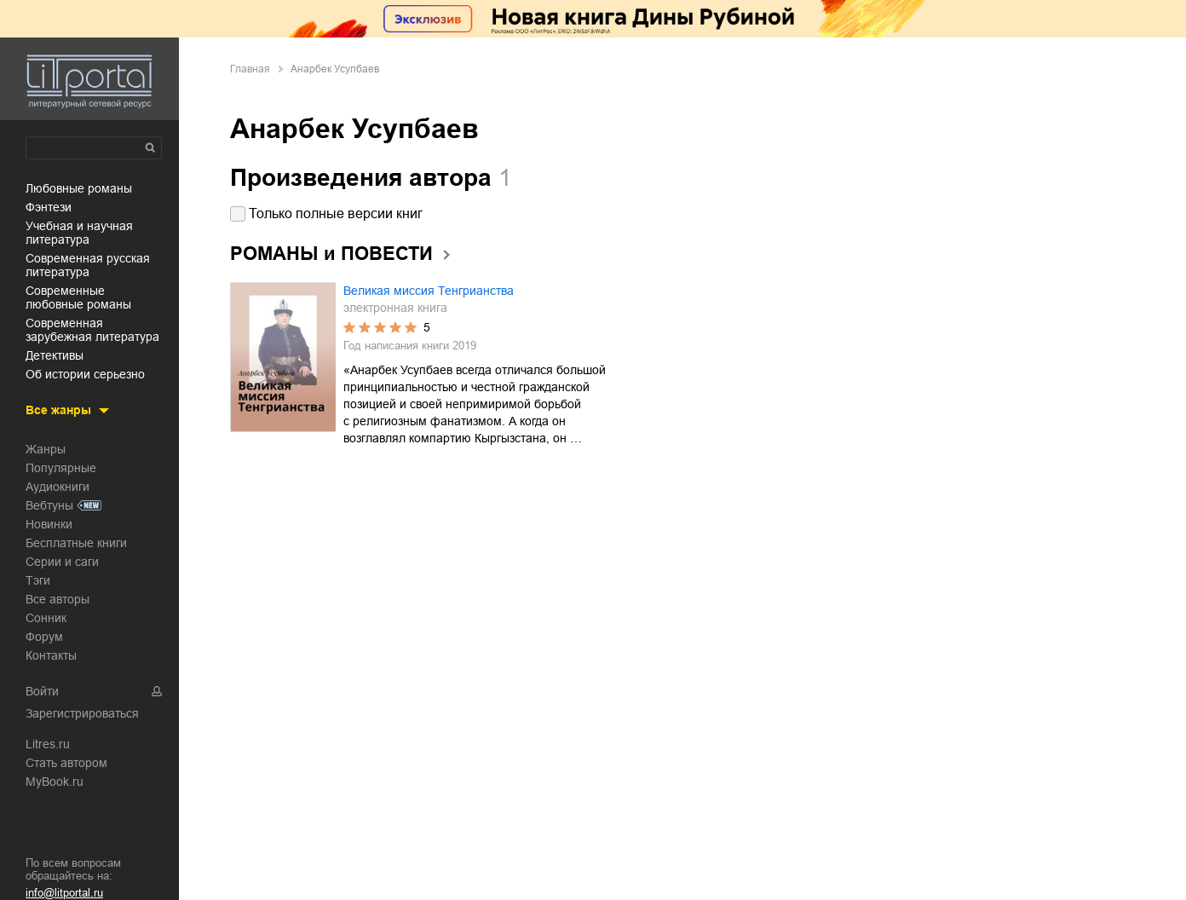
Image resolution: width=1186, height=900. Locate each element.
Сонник (46, 618)
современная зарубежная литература (92, 329)
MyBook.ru (54, 781)
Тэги (38, 580)
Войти (42, 691)
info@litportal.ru (64, 892)
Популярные (61, 468)
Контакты (51, 655)
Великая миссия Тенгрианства (428, 290)
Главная (250, 69)
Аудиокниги (57, 486)
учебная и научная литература (79, 232)
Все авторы (57, 599)
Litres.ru (48, 744)
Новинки (49, 524)
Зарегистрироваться (82, 713)
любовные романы (79, 188)
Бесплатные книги (76, 543)
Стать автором (66, 763)
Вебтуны (49, 505)
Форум (44, 636)
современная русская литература (88, 265)
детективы (54, 355)
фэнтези (49, 207)
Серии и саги (62, 561)
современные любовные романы (78, 297)
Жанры (46, 449)
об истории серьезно (85, 374)
